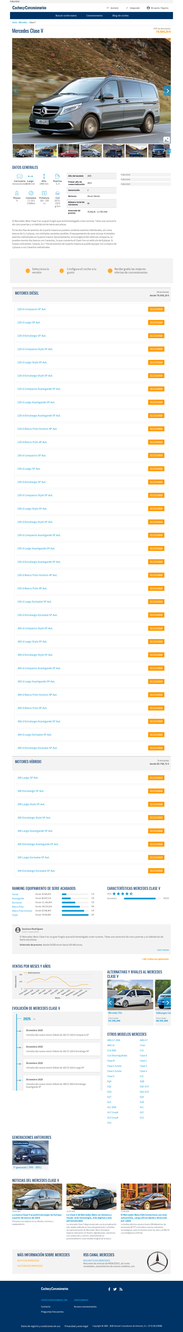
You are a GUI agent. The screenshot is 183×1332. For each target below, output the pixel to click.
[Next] (167, 91)
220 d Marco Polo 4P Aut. (32, 442)
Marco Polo (18, 906)
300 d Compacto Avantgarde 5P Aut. (39, 668)
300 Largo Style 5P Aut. (31, 804)
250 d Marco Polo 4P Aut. (32, 588)
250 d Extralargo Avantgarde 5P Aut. (39, 561)
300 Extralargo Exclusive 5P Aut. (36, 870)
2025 (30, 1018)
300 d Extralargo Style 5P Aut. (35, 654)
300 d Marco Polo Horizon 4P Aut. (37, 694)
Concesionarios (94, 15)
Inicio (14, 22)
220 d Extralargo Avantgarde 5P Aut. (39, 415)
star (114, 894)
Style (15, 915)
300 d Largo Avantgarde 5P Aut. (36, 681)
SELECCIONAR (156, 309)
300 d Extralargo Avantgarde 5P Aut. (39, 721)
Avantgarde (18, 898)
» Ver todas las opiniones (155, 959)
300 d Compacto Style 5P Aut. (35, 628)
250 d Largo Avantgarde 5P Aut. (36, 548)
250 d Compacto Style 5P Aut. (35, 495)
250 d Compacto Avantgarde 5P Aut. (39, 535)
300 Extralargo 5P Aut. (30, 791)
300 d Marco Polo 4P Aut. (32, 708)
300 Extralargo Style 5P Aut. (34, 817)
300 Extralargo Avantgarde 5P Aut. (38, 844)
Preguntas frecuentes (52, 1311)
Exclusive (17, 902)
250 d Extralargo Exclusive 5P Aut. (37, 615)
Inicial (15, 894)
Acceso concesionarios (85, 1306)
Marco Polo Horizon (22, 910)
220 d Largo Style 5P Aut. (32, 362)
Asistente (112, 8)
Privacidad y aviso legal (76, 1326)
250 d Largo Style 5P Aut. (32, 508)
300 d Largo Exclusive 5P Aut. (34, 734)
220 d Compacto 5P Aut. (31, 309)
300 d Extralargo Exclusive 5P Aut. (37, 748)
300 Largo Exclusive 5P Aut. (33, 857)
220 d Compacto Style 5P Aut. (35, 349)
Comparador (132, 8)
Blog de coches (120, 15)
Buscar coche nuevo (66, 15)
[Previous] (110, 1002)
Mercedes (23, 22)
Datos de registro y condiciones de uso (40, 1326)
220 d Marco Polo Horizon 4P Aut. (37, 428)
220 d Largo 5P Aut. (28, 322)
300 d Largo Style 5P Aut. (32, 641)
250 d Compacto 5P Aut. (31, 455)
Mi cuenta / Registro (157, 8)
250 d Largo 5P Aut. (28, 468)
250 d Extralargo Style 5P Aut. (35, 522)
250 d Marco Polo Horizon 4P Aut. (37, 575)
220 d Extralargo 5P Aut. (31, 335)
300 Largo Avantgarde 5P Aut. (35, 831)
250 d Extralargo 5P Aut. (31, 482)
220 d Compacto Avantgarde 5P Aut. (39, 389)
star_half (131, 894)
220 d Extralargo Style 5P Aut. (35, 375)
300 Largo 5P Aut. (27, 777)
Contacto (45, 1306)
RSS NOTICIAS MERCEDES (96, 1260)
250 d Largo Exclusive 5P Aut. (34, 601)
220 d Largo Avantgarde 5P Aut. (36, 402)
